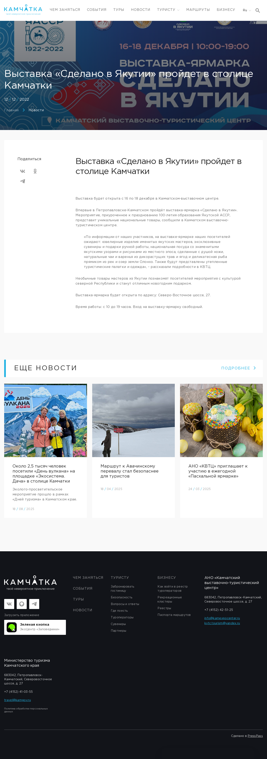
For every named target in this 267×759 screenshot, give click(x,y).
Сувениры (118, 624)
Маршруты (198, 9)
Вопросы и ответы (125, 604)
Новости (140, 9)
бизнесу (166, 577)
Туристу (120, 577)
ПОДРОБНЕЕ (238, 368)
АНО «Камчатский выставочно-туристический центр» (231, 583)
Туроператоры (122, 617)
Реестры (164, 608)
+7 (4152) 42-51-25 (218, 610)
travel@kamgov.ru (17, 700)
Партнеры (118, 631)
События (97, 9)
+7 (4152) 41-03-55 (18, 692)
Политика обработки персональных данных (26, 710)
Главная (11, 110)
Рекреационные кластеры (169, 599)
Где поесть (119, 611)
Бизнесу (226, 9)
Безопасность (121, 597)
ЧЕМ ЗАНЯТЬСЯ (65, 9)
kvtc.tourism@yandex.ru (222, 623)
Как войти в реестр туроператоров (172, 588)
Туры (118, 9)
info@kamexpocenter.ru (222, 618)
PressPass (255, 736)
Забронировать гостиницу (122, 588)
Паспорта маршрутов (174, 615)
